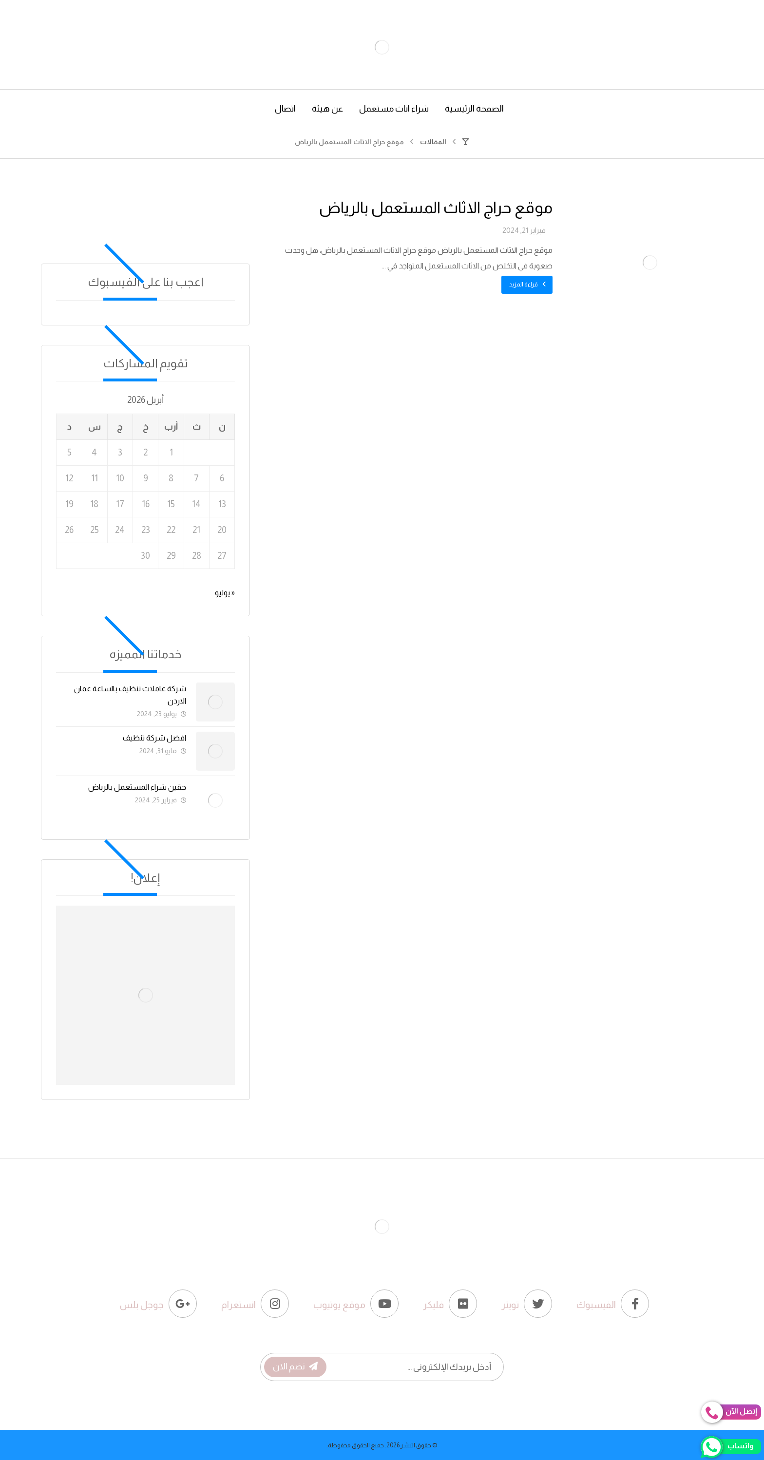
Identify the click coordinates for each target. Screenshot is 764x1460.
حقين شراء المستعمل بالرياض (137, 787)
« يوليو (225, 592)
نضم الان (295, 1366)
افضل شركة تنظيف (154, 738)
